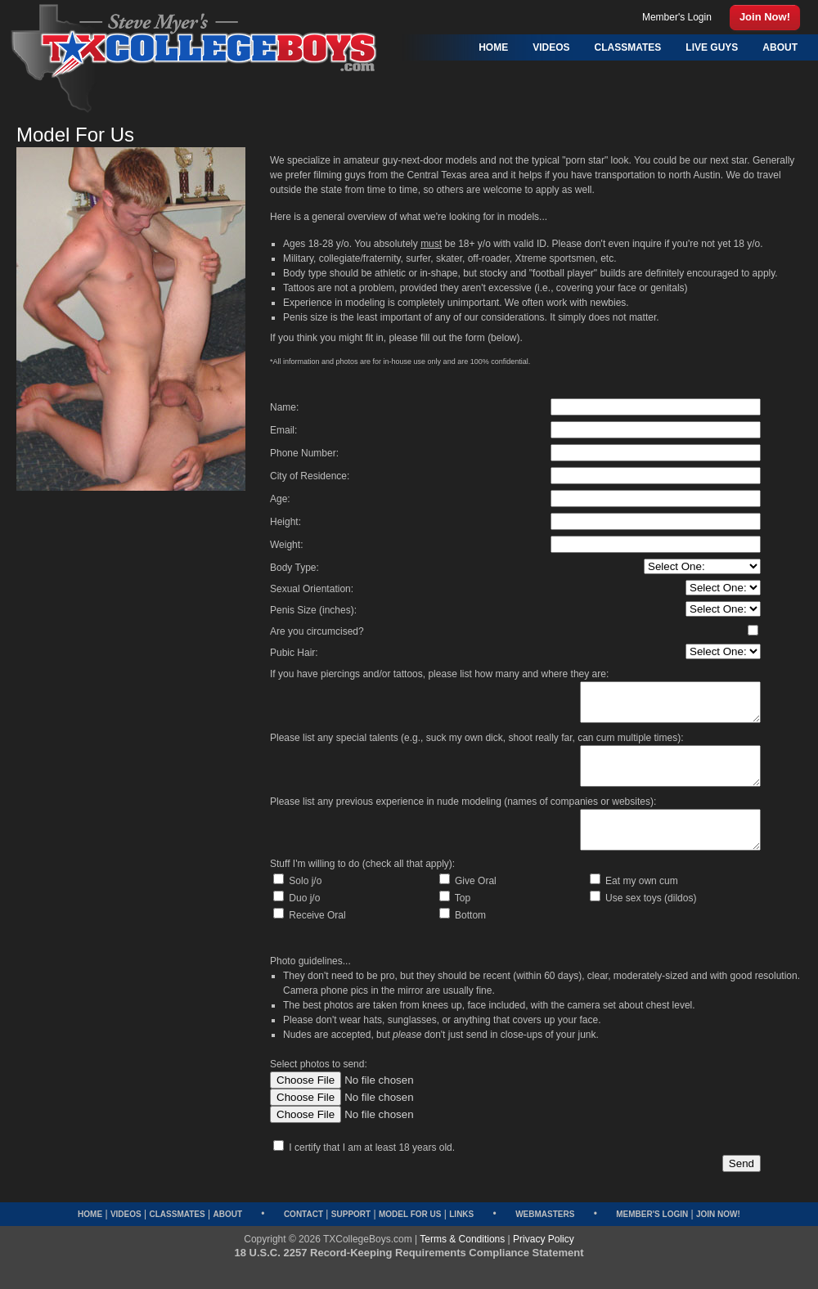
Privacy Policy (543, 1261)
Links (461, 1236)
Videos (126, 1236)
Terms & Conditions (462, 1261)
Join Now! (718, 1236)
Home (90, 1236)
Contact (303, 1236)
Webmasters (544, 1236)
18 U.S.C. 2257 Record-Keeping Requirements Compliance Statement (409, 1275)
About (227, 1236)
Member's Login (652, 1236)
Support (351, 1236)
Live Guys (711, 47)
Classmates (176, 1236)
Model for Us (410, 1236)
